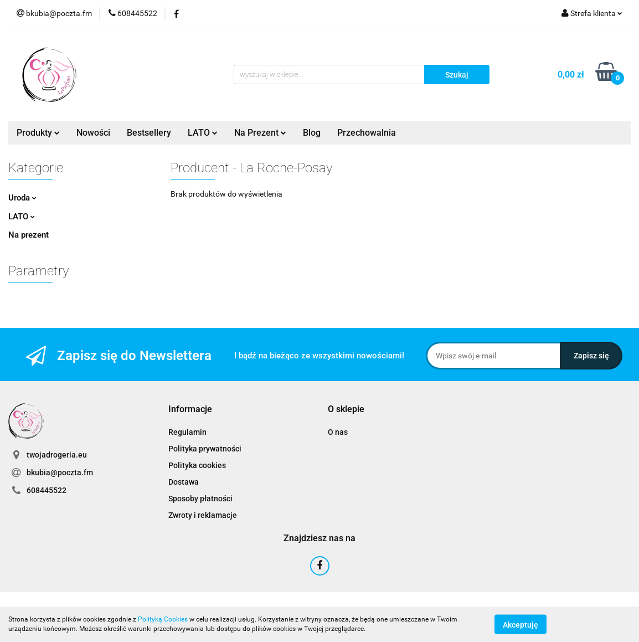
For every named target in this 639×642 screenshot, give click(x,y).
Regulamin (187, 432)
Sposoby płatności (200, 498)
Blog (312, 132)
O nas (338, 432)
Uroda (22, 198)
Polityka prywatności (204, 448)
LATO (203, 132)
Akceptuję (520, 624)
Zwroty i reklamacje (202, 515)
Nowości (93, 132)
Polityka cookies (197, 465)
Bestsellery (149, 132)
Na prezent (28, 235)
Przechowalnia (366, 132)
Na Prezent (260, 132)
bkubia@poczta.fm (60, 472)
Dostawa (183, 481)
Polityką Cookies (163, 619)
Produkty (38, 132)
